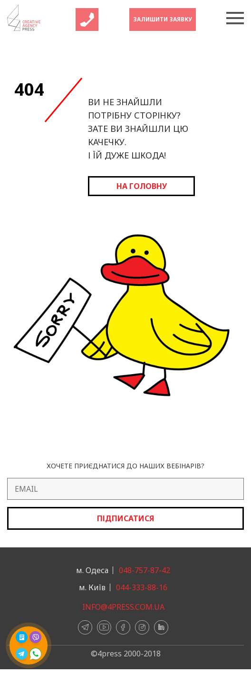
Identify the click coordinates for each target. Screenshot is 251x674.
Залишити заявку (162, 19)
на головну (141, 186)
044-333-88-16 (141, 587)
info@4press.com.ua (123, 607)
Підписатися (125, 518)
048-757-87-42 (144, 570)
